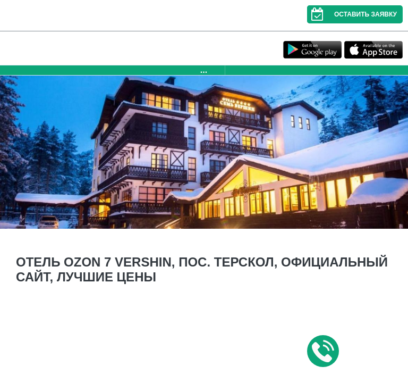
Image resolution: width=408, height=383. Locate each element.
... (203, 69)
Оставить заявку (352, 14)
